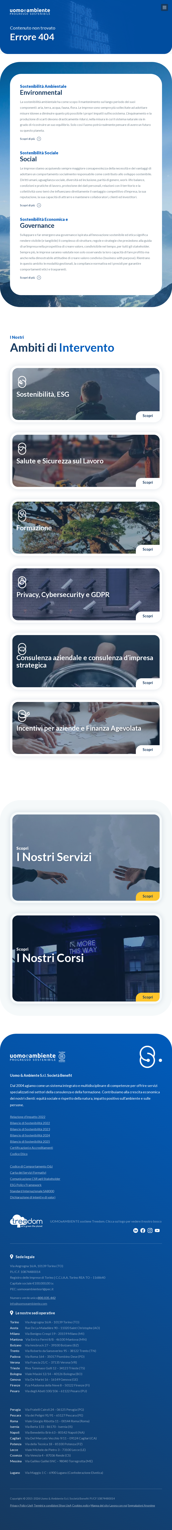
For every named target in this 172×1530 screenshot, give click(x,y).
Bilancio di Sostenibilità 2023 (30, 1129)
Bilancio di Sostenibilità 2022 (30, 1123)
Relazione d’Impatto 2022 (27, 1117)
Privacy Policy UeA (21, 1505)
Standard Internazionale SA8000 (32, 1191)
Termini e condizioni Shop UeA (53, 1505)
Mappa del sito (100, 1505)
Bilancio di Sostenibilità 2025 (30, 1141)
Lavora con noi (118, 1505)
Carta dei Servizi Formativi (28, 1172)
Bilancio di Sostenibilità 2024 (30, 1135)
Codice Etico (19, 1154)
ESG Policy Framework (26, 1185)
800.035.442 (47, 1298)
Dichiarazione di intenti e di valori (32, 1197)
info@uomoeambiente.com (28, 1303)
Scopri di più (27, 138)
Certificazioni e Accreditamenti (31, 1147)
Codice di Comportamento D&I (31, 1166)
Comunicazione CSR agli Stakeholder (35, 1179)
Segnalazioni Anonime (141, 1505)
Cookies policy (81, 1505)
